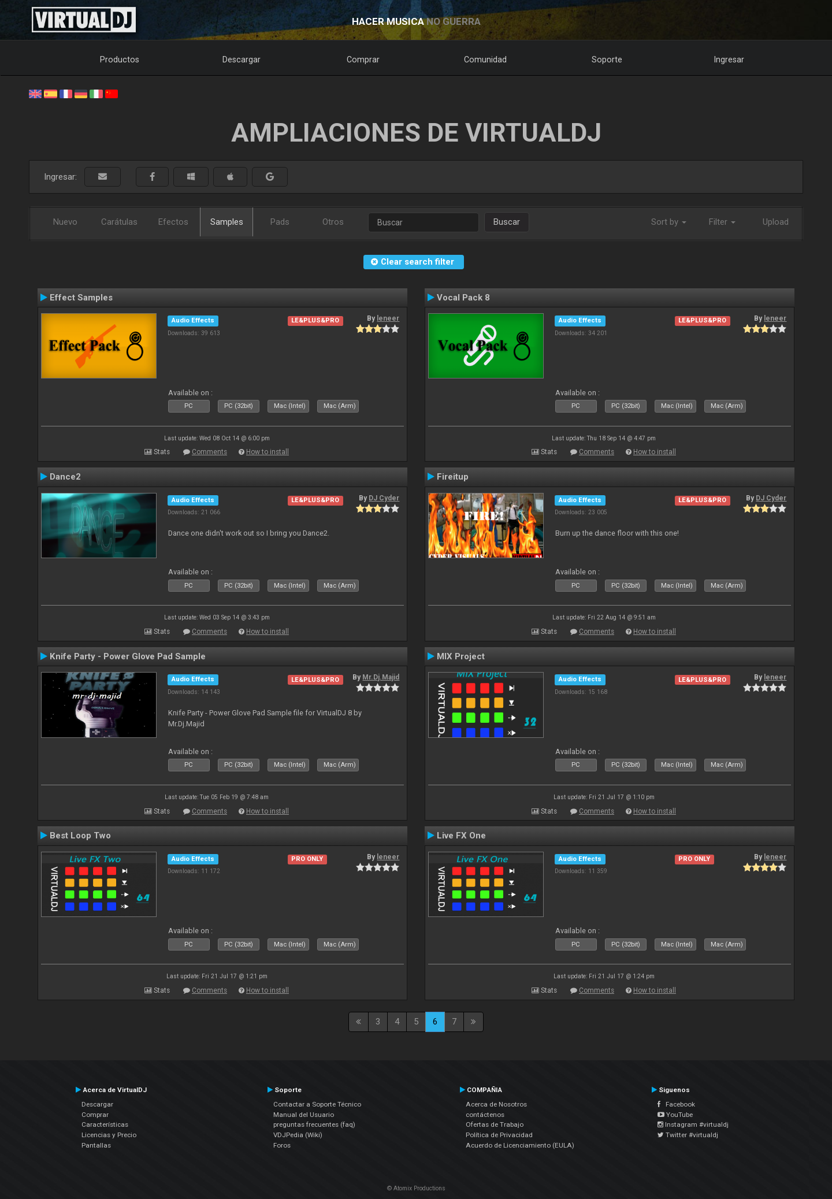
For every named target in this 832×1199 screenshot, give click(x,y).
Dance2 (65, 477)
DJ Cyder (384, 498)
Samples (226, 222)
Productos (119, 59)
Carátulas (119, 222)
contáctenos (485, 1115)
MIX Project (461, 656)
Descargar (241, 59)
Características (104, 1124)
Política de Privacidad (499, 1135)
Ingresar (729, 59)
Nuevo (65, 222)
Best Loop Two (80, 835)
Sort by (668, 222)
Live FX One (461, 835)
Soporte (607, 59)
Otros (333, 222)
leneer (388, 318)
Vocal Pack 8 (463, 297)
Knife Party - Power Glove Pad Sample (128, 656)
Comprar (363, 59)
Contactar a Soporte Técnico (317, 1104)
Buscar (506, 222)
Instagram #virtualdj (693, 1124)
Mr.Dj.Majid (380, 677)
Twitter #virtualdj (688, 1135)
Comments (209, 452)
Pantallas (96, 1145)
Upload (776, 222)
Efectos (173, 222)
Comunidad (485, 59)
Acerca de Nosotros (496, 1104)
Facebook (676, 1104)
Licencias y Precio (108, 1135)
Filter (722, 222)
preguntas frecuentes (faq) (314, 1124)
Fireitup (453, 477)
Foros (282, 1145)
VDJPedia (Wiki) (297, 1135)
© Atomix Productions (416, 1188)
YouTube (675, 1115)
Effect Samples (81, 297)
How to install (267, 452)
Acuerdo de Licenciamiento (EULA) (520, 1145)
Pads (279, 222)
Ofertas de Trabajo (494, 1124)
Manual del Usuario (303, 1115)
